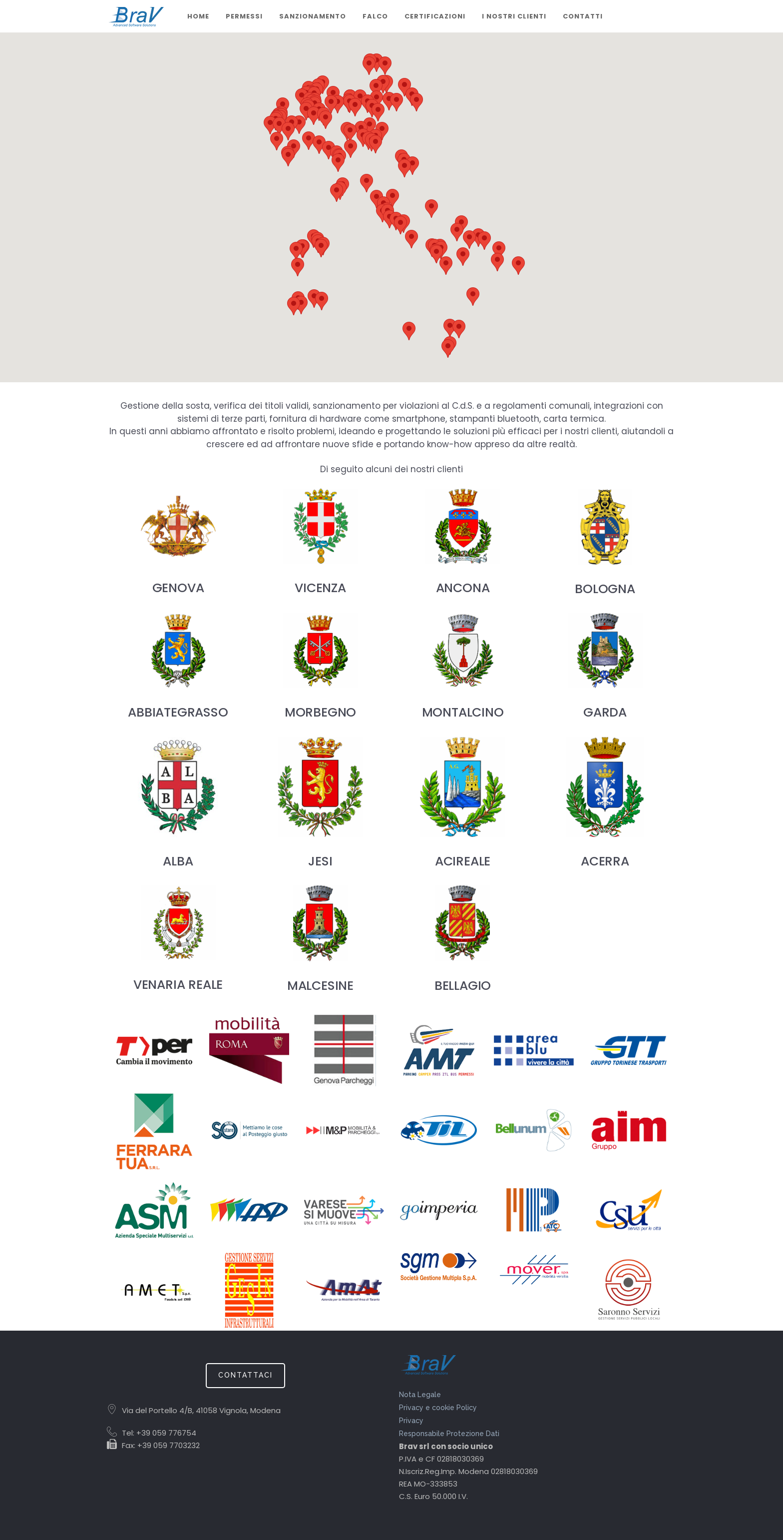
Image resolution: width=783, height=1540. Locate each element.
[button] (296, 251)
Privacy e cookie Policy (438, 1408)
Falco (375, 16)
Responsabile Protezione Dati (449, 1434)
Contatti (583, 16)
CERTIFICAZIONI (434, 16)
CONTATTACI (245, 1375)
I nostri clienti (514, 16)
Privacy (411, 1421)
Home (198, 16)
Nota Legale (420, 1395)
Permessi (244, 16)
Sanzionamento (312, 16)
